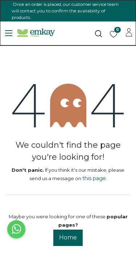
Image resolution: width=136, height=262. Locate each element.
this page (94, 178)
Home (68, 237)
